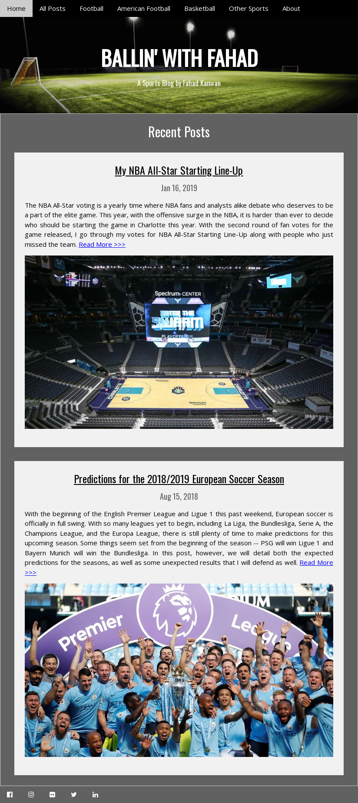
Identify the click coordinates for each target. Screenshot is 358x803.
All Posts (53, 8)
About (291, 8)
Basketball (199, 8)
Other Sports (248, 8)
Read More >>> (102, 244)
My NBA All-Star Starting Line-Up (179, 170)
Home (16, 8)
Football (91, 8)
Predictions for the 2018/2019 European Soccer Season (179, 478)
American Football (143, 8)
